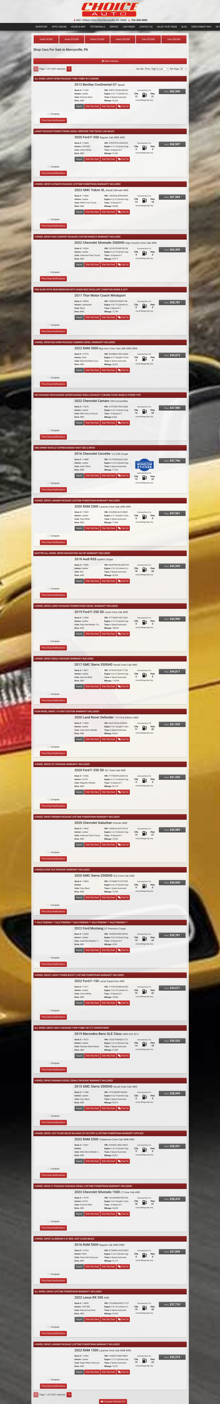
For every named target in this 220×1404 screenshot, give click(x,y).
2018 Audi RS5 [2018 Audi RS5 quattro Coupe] (93, 559)
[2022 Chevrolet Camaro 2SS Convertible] (53, 413)
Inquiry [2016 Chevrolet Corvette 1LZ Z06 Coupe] (79, 475)
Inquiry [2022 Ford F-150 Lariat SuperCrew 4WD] (79, 1003)
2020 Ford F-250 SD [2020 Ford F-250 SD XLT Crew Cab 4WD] (100, 770)
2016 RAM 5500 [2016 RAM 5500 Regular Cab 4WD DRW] (99, 1245)
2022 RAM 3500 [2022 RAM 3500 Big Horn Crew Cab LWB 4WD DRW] (105, 348)
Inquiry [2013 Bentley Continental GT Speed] (79, 106)
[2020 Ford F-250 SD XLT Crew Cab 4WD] (53, 782)
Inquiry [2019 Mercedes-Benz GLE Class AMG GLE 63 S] (79, 1055)
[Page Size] (183, 68)
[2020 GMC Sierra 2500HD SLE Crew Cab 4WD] (53, 887)
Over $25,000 (148, 39)
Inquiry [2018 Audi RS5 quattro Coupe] (79, 581)
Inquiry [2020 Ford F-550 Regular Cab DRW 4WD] (79, 159)
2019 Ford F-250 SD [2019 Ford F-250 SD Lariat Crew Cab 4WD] (101, 612)
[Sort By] (156, 68)
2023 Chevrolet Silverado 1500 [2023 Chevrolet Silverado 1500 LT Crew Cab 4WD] (107, 1192)
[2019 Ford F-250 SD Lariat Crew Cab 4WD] (53, 624)
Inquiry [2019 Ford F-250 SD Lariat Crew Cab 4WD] (79, 633)
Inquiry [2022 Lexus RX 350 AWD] (79, 1319)
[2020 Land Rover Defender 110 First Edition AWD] (53, 729)
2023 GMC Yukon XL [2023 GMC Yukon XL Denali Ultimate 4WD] (101, 190)
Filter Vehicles (110, 61)
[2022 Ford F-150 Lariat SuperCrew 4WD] (53, 993)
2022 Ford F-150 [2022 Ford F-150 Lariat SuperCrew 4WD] (99, 981)
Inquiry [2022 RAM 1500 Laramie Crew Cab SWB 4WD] (79, 1372)
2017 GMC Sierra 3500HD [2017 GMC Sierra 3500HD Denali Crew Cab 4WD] (105, 664)
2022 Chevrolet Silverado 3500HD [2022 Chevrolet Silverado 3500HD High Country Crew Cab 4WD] (115, 243)
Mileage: (108, 100)
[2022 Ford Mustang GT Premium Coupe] (53, 940)
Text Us (123, 106)
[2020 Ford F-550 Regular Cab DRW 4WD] (53, 149)
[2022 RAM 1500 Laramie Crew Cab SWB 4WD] (53, 1362)
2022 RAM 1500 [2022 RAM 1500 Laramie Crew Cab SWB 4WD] (102, 1350)
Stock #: (78, 90)
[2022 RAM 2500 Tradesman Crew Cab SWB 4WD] (53, 1151)
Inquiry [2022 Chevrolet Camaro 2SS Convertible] (79, 422)
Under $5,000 (46, 39)
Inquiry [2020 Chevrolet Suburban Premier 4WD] (79, 844)
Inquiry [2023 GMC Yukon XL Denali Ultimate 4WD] (79, 212)
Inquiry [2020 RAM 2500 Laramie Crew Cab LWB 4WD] (79, 528)
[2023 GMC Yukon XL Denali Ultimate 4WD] (53, 202)
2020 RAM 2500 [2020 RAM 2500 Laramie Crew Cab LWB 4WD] (102, 506)
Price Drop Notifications (53, 120)
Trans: (107, 97)
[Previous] (35, 69)
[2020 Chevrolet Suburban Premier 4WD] (53, 835)
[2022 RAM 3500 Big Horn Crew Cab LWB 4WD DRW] (53, 360)
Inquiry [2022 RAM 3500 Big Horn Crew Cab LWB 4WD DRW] (79, 370)
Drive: (76, 100)
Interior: (77, 94)
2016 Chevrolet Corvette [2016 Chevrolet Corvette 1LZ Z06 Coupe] (101, 454)
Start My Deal (92, 106)
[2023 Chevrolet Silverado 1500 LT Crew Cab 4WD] (53, 1204)
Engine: (107, 94)
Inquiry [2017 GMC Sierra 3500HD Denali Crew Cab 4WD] (79, 686)
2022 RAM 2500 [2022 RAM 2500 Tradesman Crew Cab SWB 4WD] (104, 1139)
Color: (77, 97)
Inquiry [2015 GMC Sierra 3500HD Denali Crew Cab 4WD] (79, 1108)
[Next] (69, 69)
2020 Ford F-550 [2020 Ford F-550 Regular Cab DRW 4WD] (99, 137)
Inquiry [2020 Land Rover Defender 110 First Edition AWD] (79, 739)
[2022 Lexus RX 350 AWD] (53, 1309)
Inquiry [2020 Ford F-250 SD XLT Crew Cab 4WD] (79, 792)
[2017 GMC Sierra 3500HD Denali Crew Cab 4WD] (53, 677)
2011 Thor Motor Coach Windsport (100, 295)
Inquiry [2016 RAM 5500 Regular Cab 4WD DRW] (79, 1266)
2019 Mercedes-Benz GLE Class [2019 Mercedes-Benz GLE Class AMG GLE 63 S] (106, 1034)
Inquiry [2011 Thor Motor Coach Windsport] (79, 317)
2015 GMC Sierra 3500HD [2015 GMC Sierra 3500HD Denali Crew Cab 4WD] (105, 1086)
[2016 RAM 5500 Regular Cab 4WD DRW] (53, 1257)
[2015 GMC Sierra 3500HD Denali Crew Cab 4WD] (53, 1098)
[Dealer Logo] (110, 9)
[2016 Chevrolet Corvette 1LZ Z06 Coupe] (53, 466)
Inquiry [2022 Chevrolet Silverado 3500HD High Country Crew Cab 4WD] (79, 264)
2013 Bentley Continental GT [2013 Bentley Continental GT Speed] (99, 85)
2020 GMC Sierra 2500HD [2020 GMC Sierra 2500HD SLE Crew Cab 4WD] (104, 875)
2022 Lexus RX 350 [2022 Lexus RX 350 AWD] (91, 1297)
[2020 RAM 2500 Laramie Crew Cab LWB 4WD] (53, 518)
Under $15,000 (97, 39)
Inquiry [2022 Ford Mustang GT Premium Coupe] (79, 950)
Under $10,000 (71, 39)
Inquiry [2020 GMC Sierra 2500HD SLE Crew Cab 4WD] (79, 897)
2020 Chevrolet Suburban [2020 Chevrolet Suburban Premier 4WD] (100, 823)
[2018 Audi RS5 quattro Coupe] (53, 571)
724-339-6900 (139, 20)
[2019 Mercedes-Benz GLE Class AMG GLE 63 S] (53, 1046)
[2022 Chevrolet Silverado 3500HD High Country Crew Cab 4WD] (53, 255)
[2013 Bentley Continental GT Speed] (53, 96)
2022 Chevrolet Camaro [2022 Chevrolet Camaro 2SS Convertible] (101, 401)
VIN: (106, 90)
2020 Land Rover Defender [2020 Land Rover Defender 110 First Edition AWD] (106, 717)
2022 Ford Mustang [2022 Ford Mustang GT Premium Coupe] (100, 928)
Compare (55, 114)
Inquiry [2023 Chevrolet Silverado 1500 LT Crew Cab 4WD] (79, 1214)
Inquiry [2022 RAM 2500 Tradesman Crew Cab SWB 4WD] (79, 1161)
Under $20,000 (123, 39)
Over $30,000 (173, 39)
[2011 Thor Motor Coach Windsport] (53, 307)
